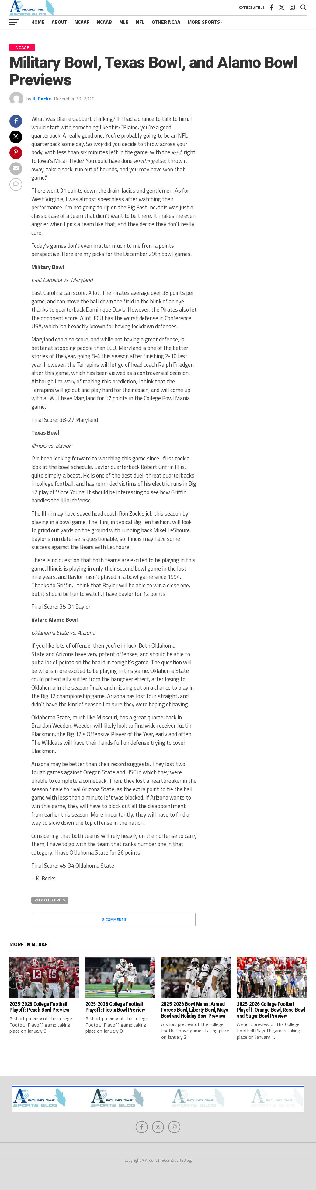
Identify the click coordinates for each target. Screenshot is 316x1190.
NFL (140, 22)
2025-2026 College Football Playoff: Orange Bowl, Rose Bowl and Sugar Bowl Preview (271, 1010)
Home (37, 22)
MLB (124, 22)
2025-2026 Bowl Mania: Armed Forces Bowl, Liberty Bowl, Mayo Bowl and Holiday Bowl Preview (194, 1010)
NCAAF (82, 22)
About (59, 22)
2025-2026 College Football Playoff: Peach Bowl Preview (39, 1007)
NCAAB (104, 22)
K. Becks (42, 98)
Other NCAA (166, 22)
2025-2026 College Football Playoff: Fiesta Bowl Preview (115, 1007)
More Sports (204, 22)
